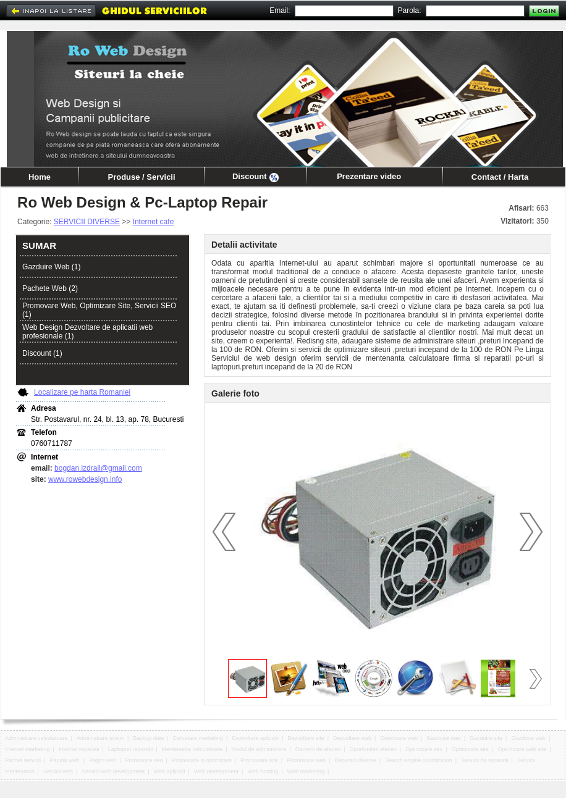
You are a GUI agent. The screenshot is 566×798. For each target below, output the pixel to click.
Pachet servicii (23, 760)
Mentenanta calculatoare (192, 749)
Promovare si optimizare (202, 760)
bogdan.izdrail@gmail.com (98, 468)
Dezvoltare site (305, 738)
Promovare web (306, 760)
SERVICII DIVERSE (87, 221)
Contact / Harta (499, 177)
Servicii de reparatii (485, 760)
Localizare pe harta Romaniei (82, 392)
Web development (216, 771)
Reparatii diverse (355, 760)
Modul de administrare (258, 749)
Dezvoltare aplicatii (255, 738)
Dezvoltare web (352, 738)
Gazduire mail (443, 738)
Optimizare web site (521, 749)
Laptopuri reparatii (130, 749)
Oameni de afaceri (318, 749)
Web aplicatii (169, 771)
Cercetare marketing (198, 738)
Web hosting (262, 771)
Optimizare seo (424, 749)
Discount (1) (42, 353)
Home (39, 177)
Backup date (148, 738)
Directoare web (399, 738)
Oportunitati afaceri (373, 749)
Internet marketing (27, 749)
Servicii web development (113, 771)
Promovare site (259, 760)
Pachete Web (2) (50, 288)
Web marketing (305, 771)
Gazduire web (528, 738)
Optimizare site (470, 749)
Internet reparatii (79, 749)
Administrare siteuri (100, 738)
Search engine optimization (418, 760)
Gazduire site (486, 738)
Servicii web (58, 771)
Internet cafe (153, 221)
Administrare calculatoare (36, 738)
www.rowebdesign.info (85, 479)
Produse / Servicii (141, 177)
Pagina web (64, 760)
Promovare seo (144, 760)
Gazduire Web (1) (51, 266)
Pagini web (102, 760)
